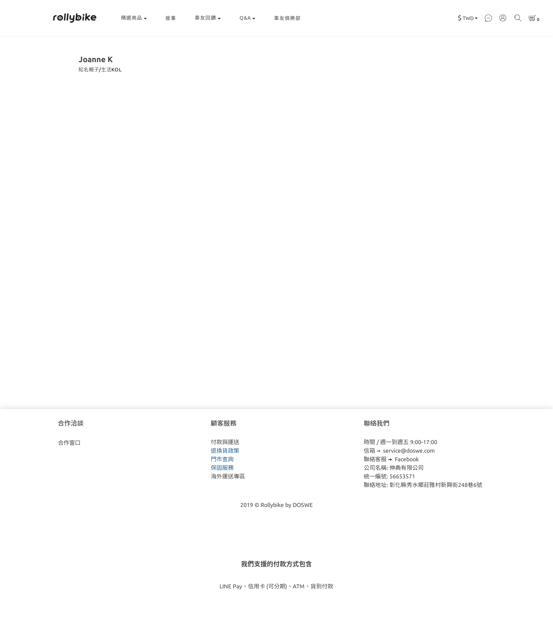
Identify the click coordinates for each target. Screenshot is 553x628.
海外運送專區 (228, 476)
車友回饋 (208, 18)
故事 (171, 18)
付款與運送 (225, 442)
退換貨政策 (225, 450)
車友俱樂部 (287, 18)
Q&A (248, 18)
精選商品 (134, 18)
